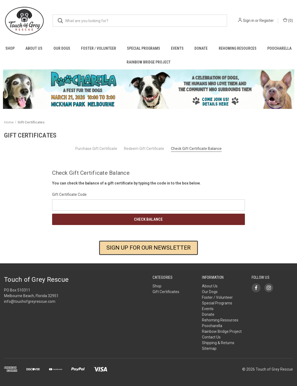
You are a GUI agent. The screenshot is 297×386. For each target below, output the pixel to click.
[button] (148, 89)
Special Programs (143, 48)
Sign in (248, 20)
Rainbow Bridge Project (149, 62)
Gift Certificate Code (69, 194)
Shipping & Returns (218, 343)
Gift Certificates (166, 292)
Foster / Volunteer (98, 48)
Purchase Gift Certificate (96, 148)
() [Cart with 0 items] (288, 20)
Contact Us (211, 337)
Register (266, 20)
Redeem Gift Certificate (144, 148)
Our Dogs (61, 48)
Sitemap (209, 348)
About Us (33, 48)
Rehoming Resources (237, 48)
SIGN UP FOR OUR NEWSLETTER (148, 247)
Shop (10, 48)
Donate (201, 48)
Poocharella (279, 48)
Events (177, 48)
